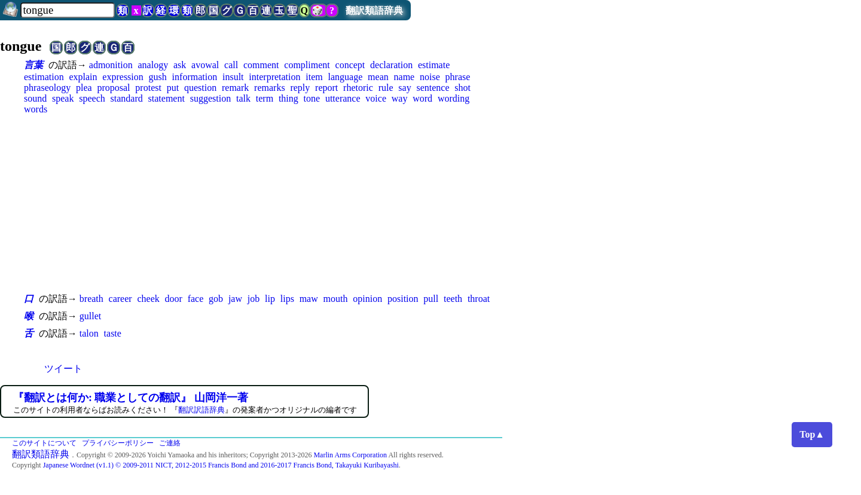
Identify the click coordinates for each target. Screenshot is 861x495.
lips (287, 299)
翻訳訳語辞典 (201, 409)
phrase (458, 77)
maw (309, 299)
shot (462, 87)
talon (89, 333)
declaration (391, 65)
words (35, 109)
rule (385, 87)
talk (243, 98)
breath (91, 299)
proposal (113, 87)
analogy (153, 65)
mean (378, 77)
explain (83, 77)
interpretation (274, 77)
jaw (235, 299)
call (231, 65)
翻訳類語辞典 (374, 10)
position (403, 299)
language (345, 77)
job (253, 299)
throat (479, 299)
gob (216, 299)
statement (166, 98)
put (173, 87)
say (404, 87)
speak (63, 98)
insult (233, 77)
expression (122, 77)
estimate (434, 65)
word (422, 98)
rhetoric (358, 87)
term (264, 98)
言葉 (33, 65)
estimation (44, 77)
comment (261, 65)
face (196, 299)
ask (179, 65)
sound (35, 98)
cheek (148, 299)
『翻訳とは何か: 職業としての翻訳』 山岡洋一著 (130, 398)
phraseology (47, 87)
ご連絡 (170, 443)
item (314, 77)
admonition (111, 65)
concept (350, 65)
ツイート (63, 368)
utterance (343, 98)
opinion (367, 299)
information (195, 77)
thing (288, 98)
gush (158, 77)
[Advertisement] (263, 203)
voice (375, 98)
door (173, 299)
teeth (453, 299)
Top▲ (812, 434)
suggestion (210, 98)
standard (127, 98)
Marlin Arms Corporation (350, 455)
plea (84, 87)
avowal (205, 65)
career (120, 299)
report (326, 87)
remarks (269, 87)
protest (148, 87)
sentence (432, 87)
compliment (306, 65)
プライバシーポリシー (118, 443)
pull (430, 299)
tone (312, 98)
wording (453, 98)
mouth (335, 299)
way (400, 98)
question (200, 87)
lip (270, 299)
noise (430, 77)
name (404, 77)
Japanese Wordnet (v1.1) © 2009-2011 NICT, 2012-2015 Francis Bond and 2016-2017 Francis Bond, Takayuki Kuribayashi (221, 465)
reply (300, 87)
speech (92, 98)
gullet (90, 316)
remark (235, 87)
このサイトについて (44, 443)
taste (112, 333)
